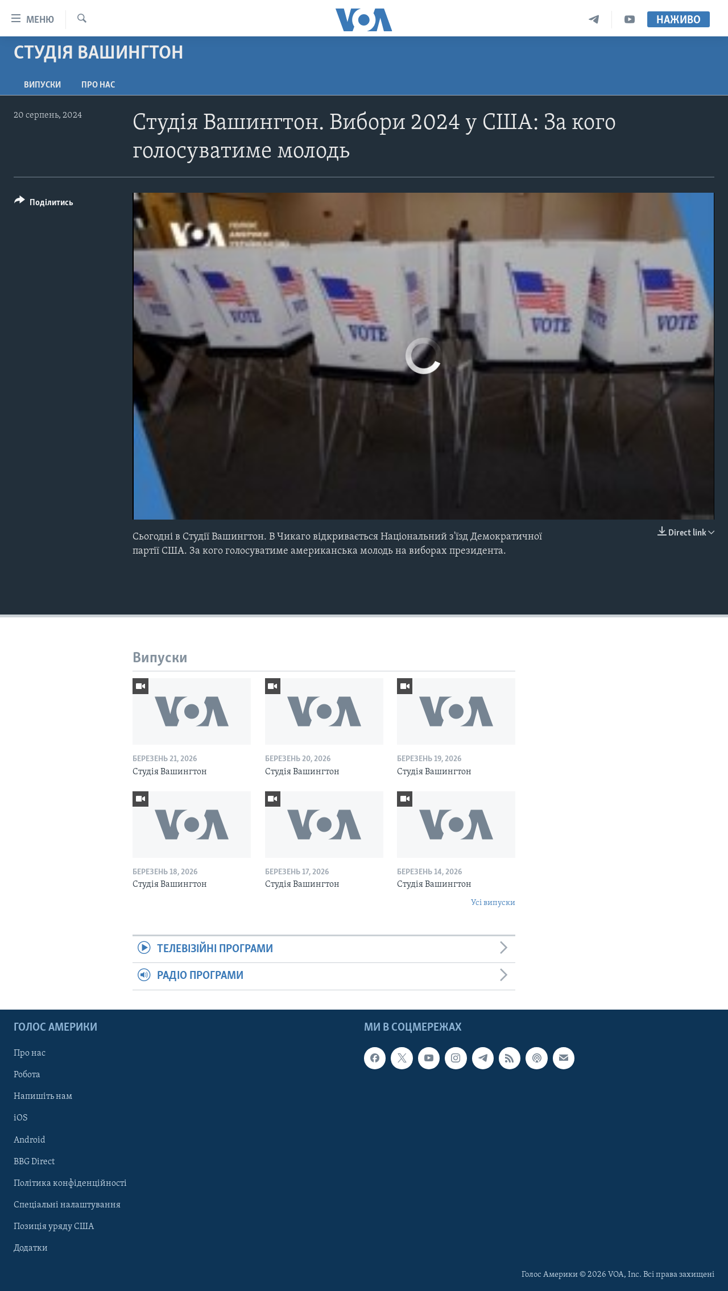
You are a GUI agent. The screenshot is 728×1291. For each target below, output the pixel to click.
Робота (27, 1075)
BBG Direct (34, 1161)
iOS (21, 1118)
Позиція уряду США (54, 1226)
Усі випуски (493, 903)
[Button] (43, 204)
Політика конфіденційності (70, 1183)
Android (30, 1139)
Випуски (42, 85)
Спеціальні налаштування (67, 1204)
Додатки (31, 1248)
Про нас (98, 85)
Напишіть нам (43, 1096)
